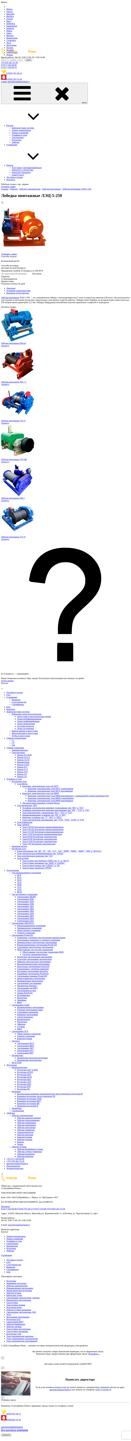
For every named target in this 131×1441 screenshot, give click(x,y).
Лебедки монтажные (51, 189)
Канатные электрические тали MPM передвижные (50, 800)
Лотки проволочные (26, 724)
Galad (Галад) (18, 175)
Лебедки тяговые (24, 1139)
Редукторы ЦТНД (25, 1072)
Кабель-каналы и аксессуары (25, 731)
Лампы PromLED (25, 993)
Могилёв (10, 14)
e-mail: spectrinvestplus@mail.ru (15, 81)
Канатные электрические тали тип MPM (40, 793)
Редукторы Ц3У (24, 1075)
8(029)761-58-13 (13, 1414)
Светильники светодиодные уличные (23, 1298)
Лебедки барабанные (15, 1324)
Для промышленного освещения (26, 873)
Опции (20, 1144)
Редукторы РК (23, 1089)
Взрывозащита (23, 1019)
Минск (9, 9)
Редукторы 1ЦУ (24, 1082)
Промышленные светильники (30, 1007)
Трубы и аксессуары (21, 736)
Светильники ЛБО (25, 916)
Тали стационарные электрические (22, 1339)
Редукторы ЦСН (24, 1077)
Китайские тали (19, 849)
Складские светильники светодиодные (34, 959)
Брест (9, 21)
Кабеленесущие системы (23, 128)
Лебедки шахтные (25, 1135)
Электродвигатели (25, 1132)
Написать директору (10, 1229)
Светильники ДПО (25, 901)
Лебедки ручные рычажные (18, 1310)
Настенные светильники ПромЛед (32, 971)
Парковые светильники (27, 1014)
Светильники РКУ (25, 1053)
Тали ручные (23, 858)
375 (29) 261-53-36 (9, 62)
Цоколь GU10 (23, 760)
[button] (2, 202)
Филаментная (23, 762)
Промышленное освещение (29, 928)
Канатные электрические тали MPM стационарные (51, 798)
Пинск (9, 31)
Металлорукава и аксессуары (25, 733)
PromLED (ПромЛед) (21, 172)
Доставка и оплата (14, 177)
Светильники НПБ (25, 899)
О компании (11, 145)
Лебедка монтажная (10, 297)
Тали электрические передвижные (21, 1341)
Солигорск (11, 40)
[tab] (68, 288)
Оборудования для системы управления (35, 950)
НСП (19, 880)
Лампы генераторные (21, 130)
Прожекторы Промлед (27, 986)
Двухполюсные (13, 1166)
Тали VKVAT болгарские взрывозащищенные (43, 829)
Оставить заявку (8, 186)
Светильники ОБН (25, 918)
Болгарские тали (19, 781)
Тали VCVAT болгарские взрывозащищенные (42, 832)
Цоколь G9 (22, 774)
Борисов (10, 28)
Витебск (10, 16)
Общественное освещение (29, 930)
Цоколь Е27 (22, 767)
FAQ (8, 695)
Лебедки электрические (29, 189)
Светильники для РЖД (27, 988)
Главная (4, 189)
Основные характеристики (18, 291)
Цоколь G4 (22, 776)
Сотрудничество (19, 702)
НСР (19, 875)
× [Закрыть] (2, 1358)
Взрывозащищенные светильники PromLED (37, 945)
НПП (19, 885)
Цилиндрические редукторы (19, 1290)
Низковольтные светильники (30, 981)
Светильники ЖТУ (25, 1043)
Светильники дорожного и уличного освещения (38, 940)
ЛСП (19, 882)
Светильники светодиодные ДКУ (21, 1312)
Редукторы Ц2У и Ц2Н (27, 1070)
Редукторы (16, 140)
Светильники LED (25, 921)
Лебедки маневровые (26, 1123)
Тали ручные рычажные (17, 1331)
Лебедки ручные (19, 1147)
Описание (10, 288)
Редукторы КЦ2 (24, 1084)
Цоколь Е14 (22, 772)
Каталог (29, 125)
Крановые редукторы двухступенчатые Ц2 (36, 1096)
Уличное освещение (26, 933)
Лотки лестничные (25, 728)
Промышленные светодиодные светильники (37, 942)
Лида (8, 43)
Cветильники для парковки (29, 983)
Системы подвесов (25, 726)
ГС (13, 740)
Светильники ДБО (25, 906)
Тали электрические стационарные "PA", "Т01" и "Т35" (47, 813)
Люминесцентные (20, 750)
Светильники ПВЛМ (26, 897)
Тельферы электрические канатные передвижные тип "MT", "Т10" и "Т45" (56, 810)
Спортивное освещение (27, 1012)
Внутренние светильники (17, 1317)
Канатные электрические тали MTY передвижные (50, 791)
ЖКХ (19, 1002)
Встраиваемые (23, 995)
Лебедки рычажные (26, 1154)
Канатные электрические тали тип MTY (40, 786)
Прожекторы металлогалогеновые (32, 1058)
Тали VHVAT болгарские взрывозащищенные (43, 827)
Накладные (22, 998)
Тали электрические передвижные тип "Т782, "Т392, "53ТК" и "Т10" (53, 820)
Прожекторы (17, 1055)
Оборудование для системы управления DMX (43, 952)
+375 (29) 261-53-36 (15, 1161)
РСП (19, 877)
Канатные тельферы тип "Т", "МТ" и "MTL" (42, 817)
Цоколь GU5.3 (23, 757)
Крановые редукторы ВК (28, 1103)
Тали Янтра (22, 784)
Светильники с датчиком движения (33, 969)
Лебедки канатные (25, 1156)
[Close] (2, 1173)
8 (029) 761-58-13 (14, 73)
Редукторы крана (14, 1307)
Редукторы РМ (23, 1087)
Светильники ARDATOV (23, 923)
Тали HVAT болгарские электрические (39, 837)
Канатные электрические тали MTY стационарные (50, 788)
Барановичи (11, 26)
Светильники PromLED (22, 935)
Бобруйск (10, 23)
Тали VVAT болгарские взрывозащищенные (42, 834)
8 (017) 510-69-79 (9, 67)
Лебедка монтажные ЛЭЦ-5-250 (76, 189)
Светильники (18, 137)
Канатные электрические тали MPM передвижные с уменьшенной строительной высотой (68, 796)
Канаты (20, 1142)
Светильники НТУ (25, 1050)
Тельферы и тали (19, 135)
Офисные (21, 1024)
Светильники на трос (26, 990)
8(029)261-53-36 (13, 1420)
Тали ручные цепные (15, 1305)
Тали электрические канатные (20, 1336)
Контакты (10, 180)
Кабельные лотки (14, 1295)
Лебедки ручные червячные (29, 1151)
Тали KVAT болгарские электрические (39, 839)
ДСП (19, 889)
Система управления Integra (34, 954)
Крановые (16, 1091)
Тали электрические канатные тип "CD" (35, 856)
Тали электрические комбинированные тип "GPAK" (40, 853)
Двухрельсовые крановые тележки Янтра (41, 803)
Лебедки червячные (26, 1130)
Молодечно (11, 45)
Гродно (9, 19)
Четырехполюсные (14, 1168)
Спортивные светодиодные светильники (35, 947)
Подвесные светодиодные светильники (34, 957)
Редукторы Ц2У (13, 1319)
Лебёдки (15, 142)
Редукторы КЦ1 (24, 1079)
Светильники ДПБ (25, 904)
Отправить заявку (9, 254)
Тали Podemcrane (24, 822)
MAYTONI (17, 1062)
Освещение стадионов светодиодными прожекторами (41, 937)
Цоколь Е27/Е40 (24, 755)
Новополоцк (12, 38)
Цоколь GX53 (23, 764)
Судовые (21, 1026)
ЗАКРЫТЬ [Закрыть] (6, 1435)
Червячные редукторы (16, 1283)
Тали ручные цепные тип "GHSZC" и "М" (41, 865)
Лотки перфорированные (28, 721)
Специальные (18, 1111)
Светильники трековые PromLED (32, 976)
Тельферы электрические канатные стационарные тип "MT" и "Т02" (53, 808)
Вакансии (16, 700)
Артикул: (65, 343)
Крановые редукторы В (27, 1106)
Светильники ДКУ (25, 1048)
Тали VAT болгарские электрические (38, 844)
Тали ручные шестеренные (18, 1329)
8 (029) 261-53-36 (14, 79)
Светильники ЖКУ (25, 1046)
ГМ (13, 745)
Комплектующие (24, 1038)
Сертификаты (18, 704)
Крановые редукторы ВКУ (29, 1101)
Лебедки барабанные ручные (30, 1149)
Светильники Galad (20, 1005)
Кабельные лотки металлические (26, 714)
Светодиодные (18, 752)
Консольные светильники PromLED (33, 966)
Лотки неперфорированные (29, 719)
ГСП (19, 887)
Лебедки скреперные (26, 1125)
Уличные (16, 1041)
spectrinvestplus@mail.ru (17, 1163)
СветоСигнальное (25, 1017)
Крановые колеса (19, 846)
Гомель (9, 11)
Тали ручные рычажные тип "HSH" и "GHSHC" (43, 863)
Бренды (29, 165)
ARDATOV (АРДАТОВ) (22, 170)
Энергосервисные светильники (31, 978)
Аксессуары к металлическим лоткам (34, 716)
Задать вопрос (7, 681)
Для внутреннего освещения (24, 894)
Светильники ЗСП (20, 1031)
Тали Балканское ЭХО (27, 805)
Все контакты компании (14, 1429)
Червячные (17, 1108)
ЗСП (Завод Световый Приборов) (27, 168)
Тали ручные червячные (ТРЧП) (36, 868)
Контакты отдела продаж (17, 293)
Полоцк (9, 47)
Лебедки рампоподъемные (29, 1118)
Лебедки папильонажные (28, 1120)
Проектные (22, 1022)
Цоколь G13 (22, 769)
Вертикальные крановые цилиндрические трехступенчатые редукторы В (50, 1094)
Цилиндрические (19, 1067)
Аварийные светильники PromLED (33, 974)
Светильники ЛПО (25, 913)
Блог (8, 707)
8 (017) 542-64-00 (9, 65)
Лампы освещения (20, 133)
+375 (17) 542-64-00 (15, 1159)
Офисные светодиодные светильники (34, 962)
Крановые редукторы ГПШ (29, 1099)
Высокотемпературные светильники (33, 964)
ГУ (13, 743)
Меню (44, 93)
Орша (9, 33)
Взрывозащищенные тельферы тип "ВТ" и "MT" (44, 815)
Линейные (21, 1000)
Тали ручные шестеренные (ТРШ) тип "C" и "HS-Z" (45, 861)
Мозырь (10, 35)
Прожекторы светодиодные (29, 1060)
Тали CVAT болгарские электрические (39, 841)
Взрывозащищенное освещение (31, 925)
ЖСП (19, 892)
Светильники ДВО (25, 911)
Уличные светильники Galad (30, 1010)
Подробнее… (94, 1354)
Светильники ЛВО (25, 909)
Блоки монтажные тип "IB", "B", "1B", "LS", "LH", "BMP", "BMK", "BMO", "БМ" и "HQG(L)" (59, 851)
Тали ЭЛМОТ (23, 825)
